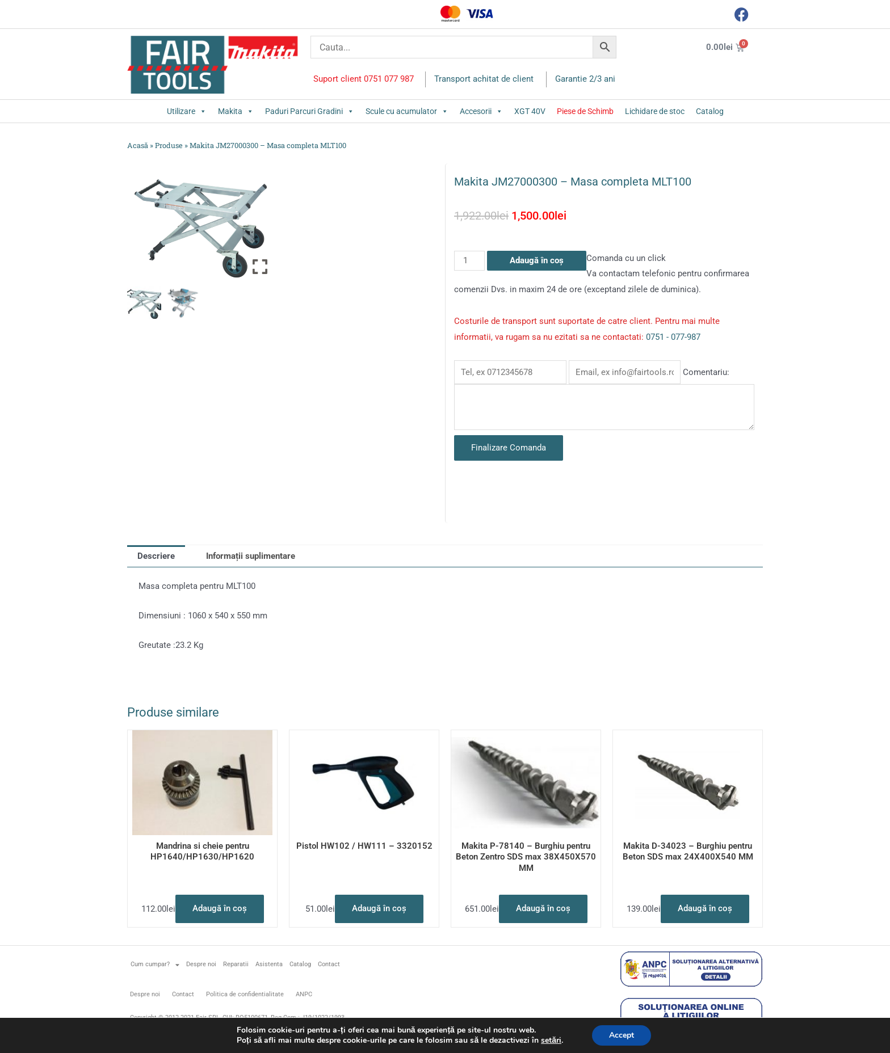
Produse (169, 145)
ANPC (304, 994)
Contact (329, 964)
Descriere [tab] (156, 556)
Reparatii (236, 964)
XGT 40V (529, 111)
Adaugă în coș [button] (219, 908)
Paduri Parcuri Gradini (309, 111)
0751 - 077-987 (673, 337)
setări (551, 1040)
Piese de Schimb (585, 111)
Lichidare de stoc (655, 111)
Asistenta (269, 964)
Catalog (710, 111)
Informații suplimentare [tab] (250, 556)
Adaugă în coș (537, 260)
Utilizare (187, 111)
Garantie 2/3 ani (585, 79)
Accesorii (481, 111)
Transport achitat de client (484, 79)
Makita (236, 111)
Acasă (137, 145)
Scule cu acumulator (407, 111)
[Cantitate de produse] (469, 261)
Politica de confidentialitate (245, 994)
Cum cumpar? (155, 965)
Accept (621, 1035)
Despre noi (201, 964)
